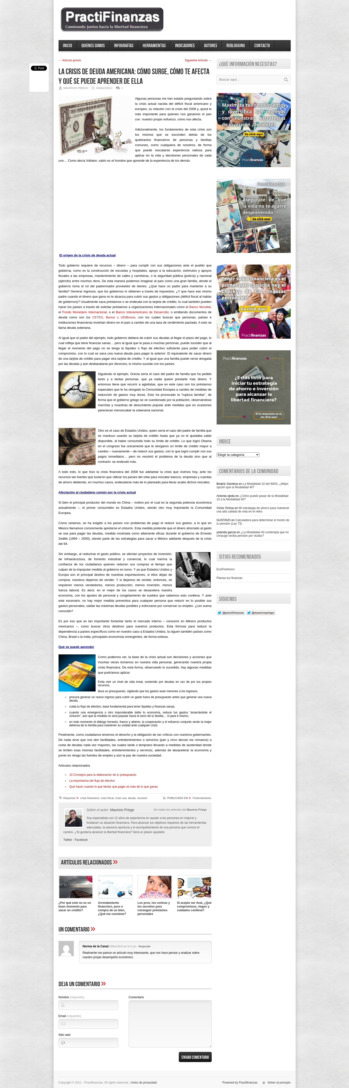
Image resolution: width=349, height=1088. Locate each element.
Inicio (67, 46)
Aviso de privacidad (144, 1082)
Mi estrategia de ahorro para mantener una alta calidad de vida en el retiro (253, 509)
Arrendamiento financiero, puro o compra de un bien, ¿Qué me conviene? (112, 908)
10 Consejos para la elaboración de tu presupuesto (103, 775)
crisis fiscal (107, 798)
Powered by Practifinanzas (239, 1082)
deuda (132, 798)
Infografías (123, 46)
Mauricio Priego (197, 809)
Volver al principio (278, 1082)
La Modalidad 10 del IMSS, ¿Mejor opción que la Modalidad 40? (253, 485)
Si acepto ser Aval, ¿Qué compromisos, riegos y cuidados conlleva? (194, 906)
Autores (210, 46)
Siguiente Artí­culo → (198, 60)
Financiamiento (202, 798)
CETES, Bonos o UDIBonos (113, 317)
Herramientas (154, 46)
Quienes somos (93, 46)
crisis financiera (89, 798)
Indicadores (185, 46)
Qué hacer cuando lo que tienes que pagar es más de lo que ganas (113, 786)
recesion (142, 798)
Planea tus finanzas (230, 578)
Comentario (136, 997)
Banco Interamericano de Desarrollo (142, 312)
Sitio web (65, 1035)
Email (70, 1016)
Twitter (67, 840)
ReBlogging (235, 46)
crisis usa (120, 798)
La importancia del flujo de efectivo (92, 780)
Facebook (81, 840)
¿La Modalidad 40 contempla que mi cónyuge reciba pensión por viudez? (253, 534)
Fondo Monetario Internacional (84, 312)
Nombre (71, 997)
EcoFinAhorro (226, 569)
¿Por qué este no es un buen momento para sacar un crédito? (75, 906)
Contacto (262, 46)
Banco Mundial (200, 307)
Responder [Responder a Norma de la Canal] (145, 946)
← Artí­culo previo (70, 60)
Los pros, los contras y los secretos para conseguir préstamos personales (154, 908)
